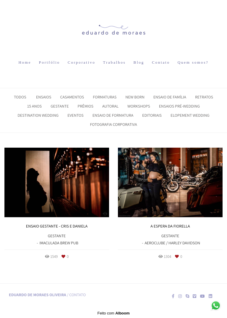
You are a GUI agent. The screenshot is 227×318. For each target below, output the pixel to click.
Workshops (138, 106)
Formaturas (104, 97)
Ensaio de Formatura (113, 115)
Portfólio (49, 62)
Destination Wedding (38, 115)
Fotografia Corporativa (113, 124)
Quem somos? (193, 62)
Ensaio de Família (169, 97)
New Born (134, 97)
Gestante (60, 106)
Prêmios (85, 106)
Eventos (75, 115)
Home (24, 62)
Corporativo (81, 62)
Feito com (113, 313)
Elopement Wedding (190, 115)
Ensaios (43, 97)
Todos (20, 97)
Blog (138, 62)
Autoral (110, 106)
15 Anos (34, 106)
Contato (161, 62)
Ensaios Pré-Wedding (179, 106)
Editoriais (152, 115)
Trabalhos (114, 62)
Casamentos (72, 97)
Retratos (204, 97)
